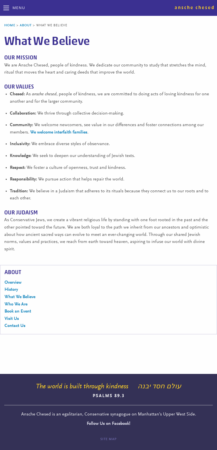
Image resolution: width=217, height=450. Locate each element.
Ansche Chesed (195, 7)
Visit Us (12, 318)
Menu (18, 8)
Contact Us (15, 326)
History (11, 289)
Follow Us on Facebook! (108, 423)
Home (9, 25)
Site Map (108, 439)
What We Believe (20, 297)
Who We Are (16, 304)
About (26, 25)
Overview (13, 282)
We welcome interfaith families (58, 132)
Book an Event (18, 311)
